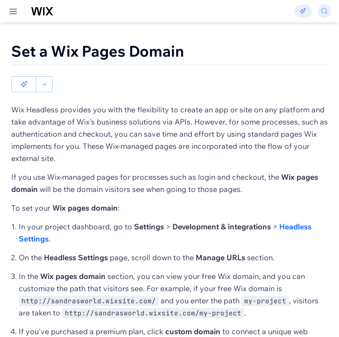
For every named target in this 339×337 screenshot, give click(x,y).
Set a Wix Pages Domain (97, 51)
